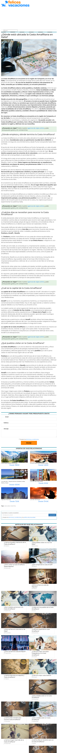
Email (6, 417)
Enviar (28, 443)
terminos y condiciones (15, 517)
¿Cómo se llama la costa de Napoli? (15, 651)
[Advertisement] (29, 18)
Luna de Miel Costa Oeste (36, 481)
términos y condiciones (32, 439)
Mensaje (6, 428)
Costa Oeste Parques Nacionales (9, 463)
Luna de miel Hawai (35, 499)
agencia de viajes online (36, 128)
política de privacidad (29, 517)
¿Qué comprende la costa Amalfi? (42, 564)
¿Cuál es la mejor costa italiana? (41, 675)
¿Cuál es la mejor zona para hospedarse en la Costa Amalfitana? (40, 653)
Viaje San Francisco (6, 499)
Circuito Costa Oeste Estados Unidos (39, 463)
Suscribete (52, 515)
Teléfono (6, 422)
